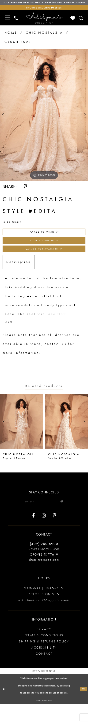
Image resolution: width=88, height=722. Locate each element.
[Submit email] (66, 519)
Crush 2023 (17, 49)
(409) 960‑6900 (44, 561)
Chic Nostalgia (44, 39)
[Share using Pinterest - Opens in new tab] (25, 193)
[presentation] (21, 438)
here (50, 717)
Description (18, 277)
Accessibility (44, 666)
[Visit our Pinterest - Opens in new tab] (54, 533)
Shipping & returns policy (44, 659)
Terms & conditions (44, 653)
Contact (44, 672)
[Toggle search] (81, 25)
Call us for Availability (44, 263)
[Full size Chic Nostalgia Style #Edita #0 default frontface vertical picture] (44, 122)
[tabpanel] (44, 122)
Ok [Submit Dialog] (83, 706)
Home (10, 39)
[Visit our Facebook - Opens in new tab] (33, 533)
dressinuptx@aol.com (44, 578)
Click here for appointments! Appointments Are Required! (44, 5)
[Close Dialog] (4, 707)
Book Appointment (44, 252)
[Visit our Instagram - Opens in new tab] (44, 533)
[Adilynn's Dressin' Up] (44, 25)
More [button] (10, 338)
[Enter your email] (44, 519)
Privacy (44, 647)
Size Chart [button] (15, 230)
